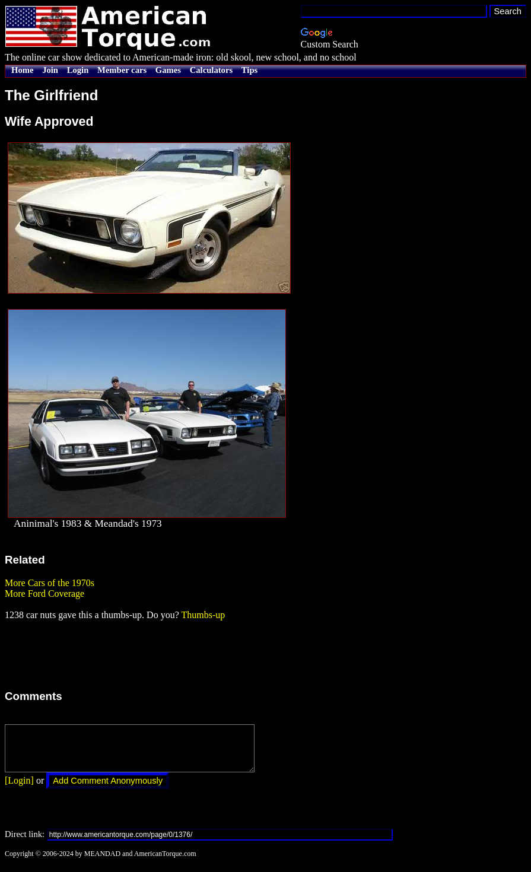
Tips (249, 70)
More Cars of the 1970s (49, 583)
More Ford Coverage (44, 593)
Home (22, 70)
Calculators (211, 70)
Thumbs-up (203, 615)
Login (78, 70)
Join (50, 70)
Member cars (122, 70)
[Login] (19, 789)
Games (168, 70)
